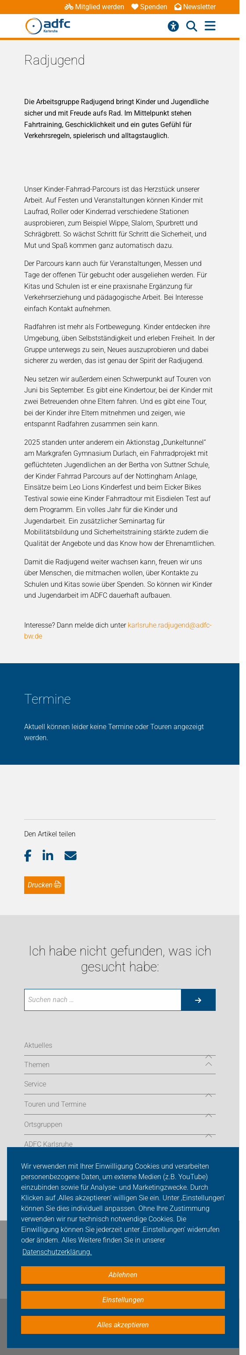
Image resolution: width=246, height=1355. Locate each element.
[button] (33, 856)
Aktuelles (38, 1045)
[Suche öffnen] (191, 26)
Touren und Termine (55, 1104)
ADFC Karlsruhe (48, 1144)
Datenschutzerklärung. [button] (57, 1252)
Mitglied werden (94, 7)
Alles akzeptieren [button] (123, 1325)
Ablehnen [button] (123, 1275)
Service (35, 1084)
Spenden (149, 7)
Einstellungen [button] (123, 1300)
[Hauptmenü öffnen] (210, 26)
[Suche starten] (198, 999)
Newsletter (195, 7)
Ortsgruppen (43, 1124)
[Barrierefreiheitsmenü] (173, 26)
